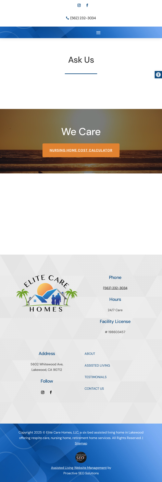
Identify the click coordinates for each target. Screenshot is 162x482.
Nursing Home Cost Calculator (81, 150)
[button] (158, 74)
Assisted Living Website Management (79, 468)
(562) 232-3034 (83, 18)
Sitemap (81, 443)
